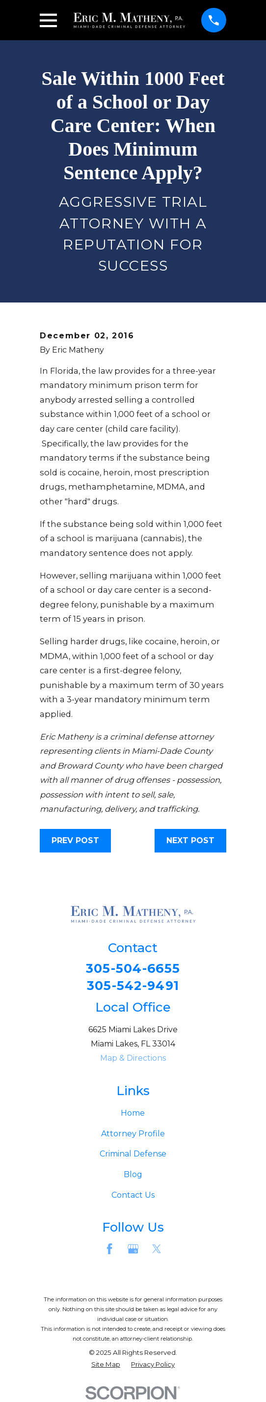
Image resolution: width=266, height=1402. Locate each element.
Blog (133, 1175)
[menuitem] (105, 1366)
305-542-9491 (133, 986)
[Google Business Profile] (133, 1249)
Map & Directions (133, 1058)
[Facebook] (109, 1249)
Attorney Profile (133, 1134)
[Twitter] (156, 1249)
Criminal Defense (133, 1154)
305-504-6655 (133, 968)
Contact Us (133, 1195)
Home (133, 1114)
